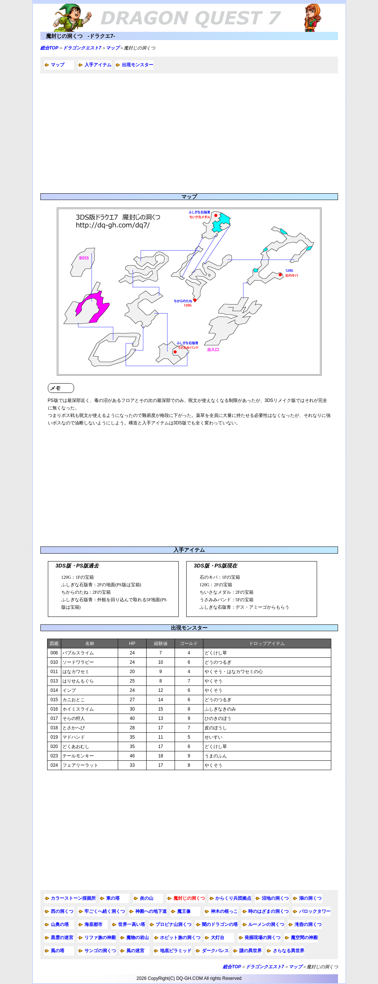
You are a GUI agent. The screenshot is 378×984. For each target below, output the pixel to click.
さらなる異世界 (288, 950)
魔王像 (184, 911)
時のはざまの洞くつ (268, 911)
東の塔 (113, 898)
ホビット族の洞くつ (180, 937)
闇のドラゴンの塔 (220, 924)
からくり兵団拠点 (233, 898)
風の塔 (57, 950)
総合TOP (49, 48)
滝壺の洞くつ (308, 924)
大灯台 (217, 937)
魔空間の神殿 (304, 937)
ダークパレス (215, 950)
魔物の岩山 (137, 937)
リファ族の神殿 (100, 937)
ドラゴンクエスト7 (82, 48)
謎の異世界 (250, 950)
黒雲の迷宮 (62, 937)
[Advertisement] (189, 133)
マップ (112, 48)
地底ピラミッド (175, 950)
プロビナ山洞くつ (173, 924)
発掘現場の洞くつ (262, 937)
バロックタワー (315, 911)
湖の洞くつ (310, 898)
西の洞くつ (62, 911)
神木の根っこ (224, 911)
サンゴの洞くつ (100, 950)
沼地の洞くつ (275, 898)
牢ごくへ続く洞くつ (104, 911)
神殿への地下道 (151, 911)
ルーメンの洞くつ (266, 924)
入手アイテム (97, 64)
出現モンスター (137, 64)
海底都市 (93, 924)
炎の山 (146, 898)
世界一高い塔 (131, 924)
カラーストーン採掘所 (73, 898)
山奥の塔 (60, 924)
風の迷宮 (135, 950)
